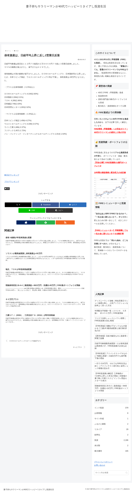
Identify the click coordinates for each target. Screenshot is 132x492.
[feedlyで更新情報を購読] (46, 222)
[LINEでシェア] (31, 210)
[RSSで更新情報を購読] (50, 222)
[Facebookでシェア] (45, 204)
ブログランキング (11, 182)
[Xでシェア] (18, 204)
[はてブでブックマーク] (73, 204)
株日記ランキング (11, 175)
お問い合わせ (99, 465)
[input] (111, 472)
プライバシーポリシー (103, 462)
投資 (7, 188)
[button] (59, 210)
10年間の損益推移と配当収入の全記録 (110, 173)
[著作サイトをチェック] (41, 222)
